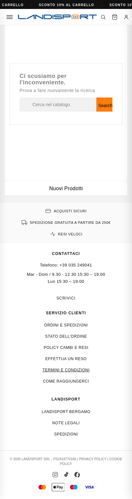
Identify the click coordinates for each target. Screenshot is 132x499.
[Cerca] (103, 17)
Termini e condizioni (66, 370)
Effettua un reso (66, 359)
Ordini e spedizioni (66, 325)
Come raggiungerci (66, 381)
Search (105, 105)
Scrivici (66, 298)
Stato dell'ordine (66, 336)
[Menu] (9, 17)
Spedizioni (66, 434)
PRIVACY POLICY (92, 459)
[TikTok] (66, 474)
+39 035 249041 (76, 265)
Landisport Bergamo (66, 412)
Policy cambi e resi (66, 347)
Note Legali (66, 423)
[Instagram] (55, 474)
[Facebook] (77, 474)
